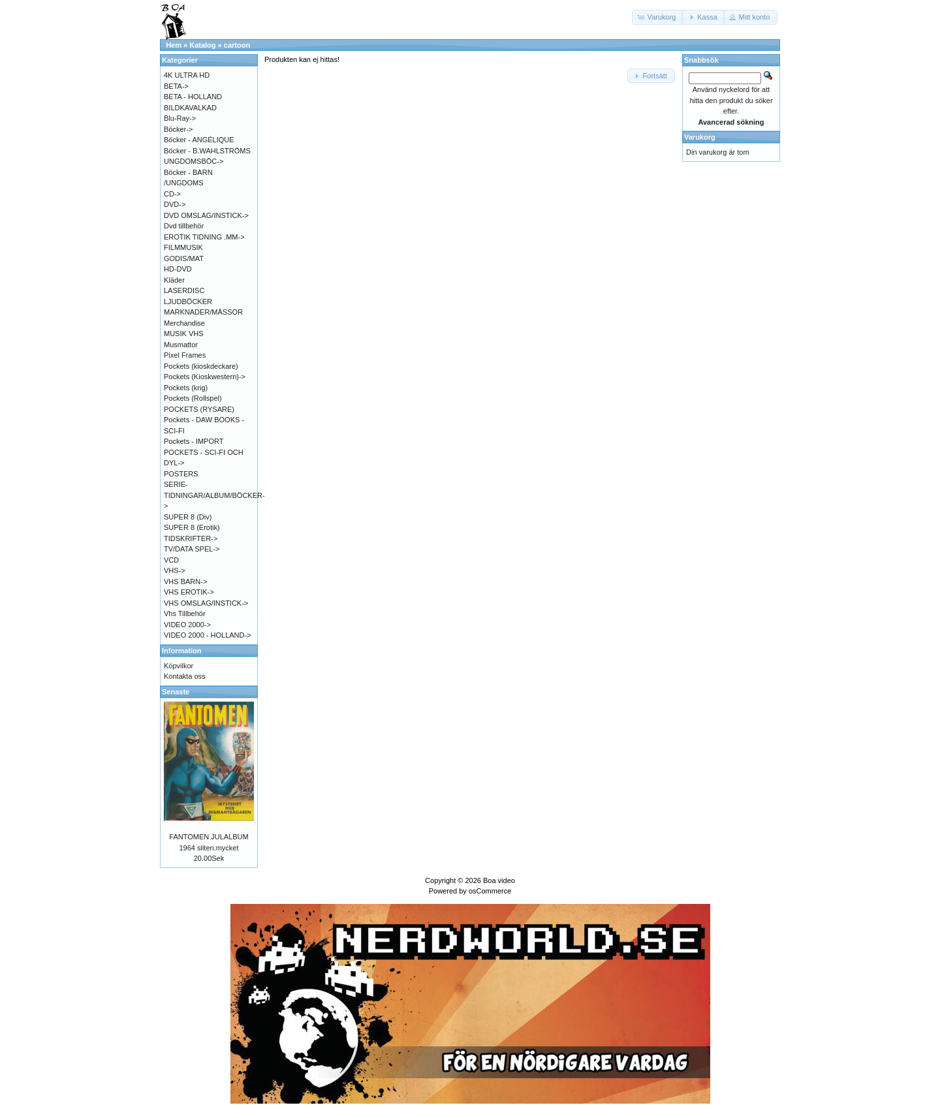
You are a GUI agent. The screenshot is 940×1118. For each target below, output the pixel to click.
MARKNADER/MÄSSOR (203, 312)
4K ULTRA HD (187, 75)
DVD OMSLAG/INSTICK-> (206, 215)
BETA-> (176, 86)
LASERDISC (184, 290)
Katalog (202, 45)
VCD (171, 560)
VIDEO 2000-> (187, 625)
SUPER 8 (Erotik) (192, 527)
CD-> (172, 194)
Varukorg (699, 137)
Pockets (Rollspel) (193, 398)
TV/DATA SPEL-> (191, 549)
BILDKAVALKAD (190, 108)
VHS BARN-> (185, 581)
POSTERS (181, 474)
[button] (658, 17)
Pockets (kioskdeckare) (201, 366)
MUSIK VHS (184, 333)
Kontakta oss (185, 676)
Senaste (175, 692)
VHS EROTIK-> (189, 592)
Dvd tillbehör (184, 226)
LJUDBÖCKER (188, 301)
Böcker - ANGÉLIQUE (199, 140)
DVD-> (174, 204)
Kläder (174, 280)
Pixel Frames (185, 355)
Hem (173, 45)
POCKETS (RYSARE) (199, 409)
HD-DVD (178, 269)
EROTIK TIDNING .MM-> (204, 237)
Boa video (499, 880)
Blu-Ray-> (180, 118)
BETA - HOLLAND (193, 97)
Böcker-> (178, 129)
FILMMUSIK (183, 247)
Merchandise (184, 323)
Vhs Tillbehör (185, 613)
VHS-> (174, 570)
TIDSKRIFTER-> (190, 538)
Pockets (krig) (186, 388)
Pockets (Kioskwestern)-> (204, 376)
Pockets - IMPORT (193, 441)
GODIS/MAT (184, 258)
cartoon (237, 45)
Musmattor (181, 345)
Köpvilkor (178, 666)
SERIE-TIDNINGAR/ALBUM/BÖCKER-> (214, 495)
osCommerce (490, 891)
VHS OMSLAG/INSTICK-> (206, 603)
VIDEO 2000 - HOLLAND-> (207, 635)
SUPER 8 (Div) (188, 517)
